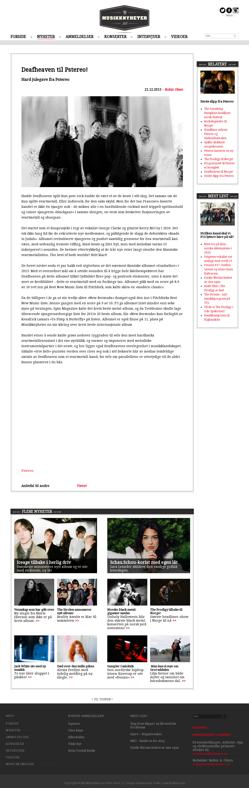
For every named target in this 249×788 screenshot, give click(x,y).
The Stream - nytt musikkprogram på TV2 (217, 299)
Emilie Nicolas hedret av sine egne (154, 747)
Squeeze (74, 723)
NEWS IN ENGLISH (20, 764)
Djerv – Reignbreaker (146, 734)
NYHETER (46, 36)
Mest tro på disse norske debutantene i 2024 (218, 248)
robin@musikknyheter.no (211, 764)
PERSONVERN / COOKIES (211, 735)
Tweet (82, 486)
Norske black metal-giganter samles (121, 611)
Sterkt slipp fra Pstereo (219, 176)
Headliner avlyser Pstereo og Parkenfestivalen (216, 134)
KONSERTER (115, 36)
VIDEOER (179, 36)
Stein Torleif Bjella (81, 750)
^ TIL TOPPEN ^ (102, 699)
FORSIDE (18, 36)
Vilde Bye (75, 744)
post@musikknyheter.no (210, 753)
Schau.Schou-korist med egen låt (144, 562)
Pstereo (27, 471)
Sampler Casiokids (120, 666)
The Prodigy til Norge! (218, 159)
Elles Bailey (76, 737)
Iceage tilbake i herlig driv (44, 562)
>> (37, 621)
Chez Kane (75, 730)
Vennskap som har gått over (34, 609)
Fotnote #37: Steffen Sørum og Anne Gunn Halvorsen (218, 269)
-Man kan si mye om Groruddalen (164, 668)
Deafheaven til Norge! (218, 171)
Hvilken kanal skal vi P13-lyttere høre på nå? (217, 235)
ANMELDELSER (79, 36)
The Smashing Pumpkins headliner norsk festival (217, 113)
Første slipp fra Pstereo (217, 101)
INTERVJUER (148, 36)
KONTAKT (200, 727)
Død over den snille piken (75, 666)
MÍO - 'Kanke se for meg (147, 741)
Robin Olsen (174, 89)
